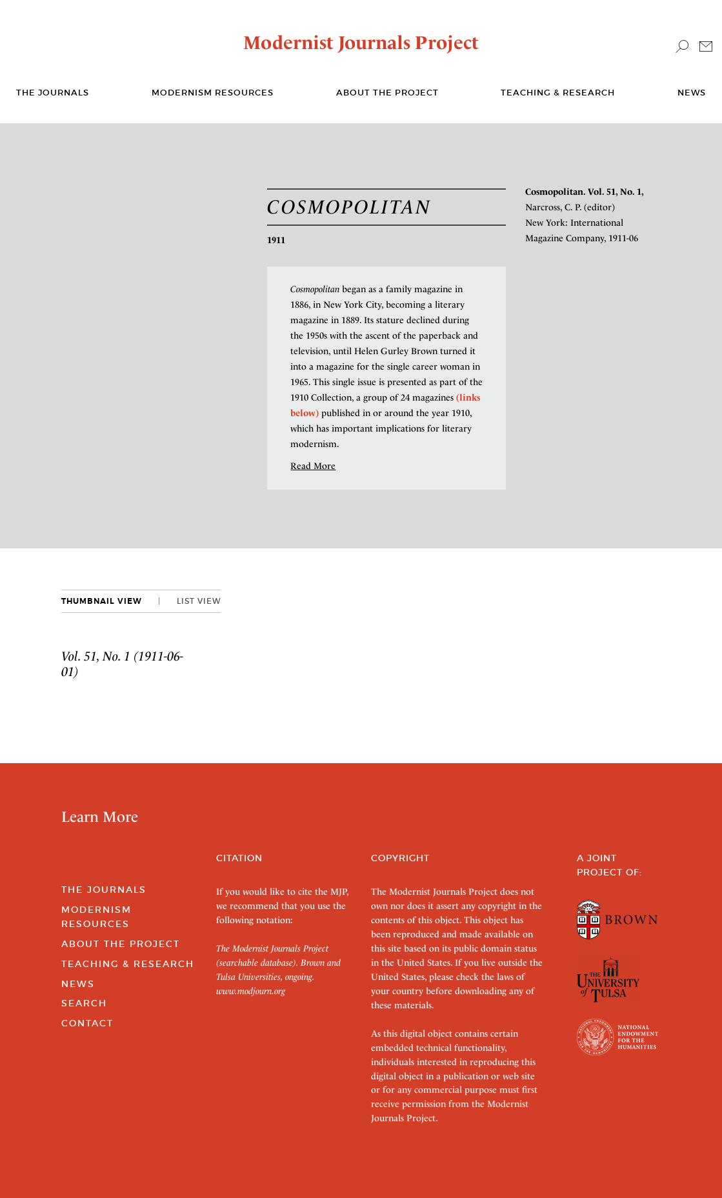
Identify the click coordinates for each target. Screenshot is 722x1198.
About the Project (387, 92)
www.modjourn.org (250, 991)
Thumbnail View (101, 601)
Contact (87, 1023)
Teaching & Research (558, 92)
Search (84, 1003)
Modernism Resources (213, 92)
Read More (313, 466)
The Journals (103, 889)
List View (199, 601)
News (691, 92)
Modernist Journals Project (361, 43)
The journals (52, 92)
